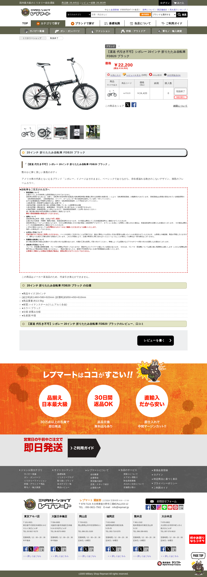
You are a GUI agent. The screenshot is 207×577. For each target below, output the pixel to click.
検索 (184, 14)
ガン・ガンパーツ (67, 31)
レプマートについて (98, 470)
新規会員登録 (161, 470)
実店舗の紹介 (96, 481)
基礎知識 (61, 474)
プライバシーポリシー (165, 483)
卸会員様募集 (130, 481)
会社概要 (94, 474)
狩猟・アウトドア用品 (34, 484)
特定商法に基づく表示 (165, 479)
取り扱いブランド (65, 481)
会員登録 (115, 10)
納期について (180, 106)
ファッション (100, 31)
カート (180, 2)
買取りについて (131, 474)
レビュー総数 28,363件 (94, 2)
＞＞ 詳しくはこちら (32, 556)
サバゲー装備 (34, 31)
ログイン (158, 474)
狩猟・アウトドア (133, 31)
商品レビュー (63, 487)
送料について (148, 10)
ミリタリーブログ (65, 477)
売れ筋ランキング (178, 10)
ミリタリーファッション (35, 481)
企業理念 (94, 478)
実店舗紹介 (162, 10)
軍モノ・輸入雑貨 (169, 31)
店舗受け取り (130, 487)
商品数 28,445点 (70, 2)
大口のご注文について (134, 484)
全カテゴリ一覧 (64, 484)
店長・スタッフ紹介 (99, 484)
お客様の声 (95, 488)
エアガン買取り (131, 477)
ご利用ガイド (161, 487)
